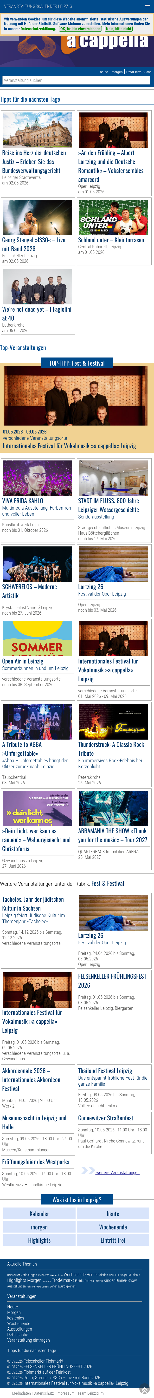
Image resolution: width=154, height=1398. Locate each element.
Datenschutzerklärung (38, 28)
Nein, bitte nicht (118, 28)
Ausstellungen (16, 1286)
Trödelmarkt (63, 1280)
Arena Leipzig (42, 1286)
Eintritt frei (82, 1281)
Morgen (34, 1280)
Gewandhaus (56, 1275)
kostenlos (15, 1318)
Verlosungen (29, 1275)
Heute (91, 1274)
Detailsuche (17, 1334)
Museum (47, 1281)
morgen (117, 72)
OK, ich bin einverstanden (80, 28)
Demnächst (13, 1275)
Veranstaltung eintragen (28, 1340)
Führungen (121, 1275)
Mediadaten (21, 1393)
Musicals (134, 1275)
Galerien (102, 1275)
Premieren (43, 1275)
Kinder (109, 1280)
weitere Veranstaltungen (110, 1172)
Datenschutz (44, 1393)
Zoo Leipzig (96, 1281)
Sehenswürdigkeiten (63, 1286)
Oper (111, 1275)
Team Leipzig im (90, 1393)
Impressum (66, 1393)
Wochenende (75, 1274)
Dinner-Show (126, 1280)
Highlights (16, 1280)
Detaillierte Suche (139, 72)
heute (104, 72)
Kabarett (31, 1286)
